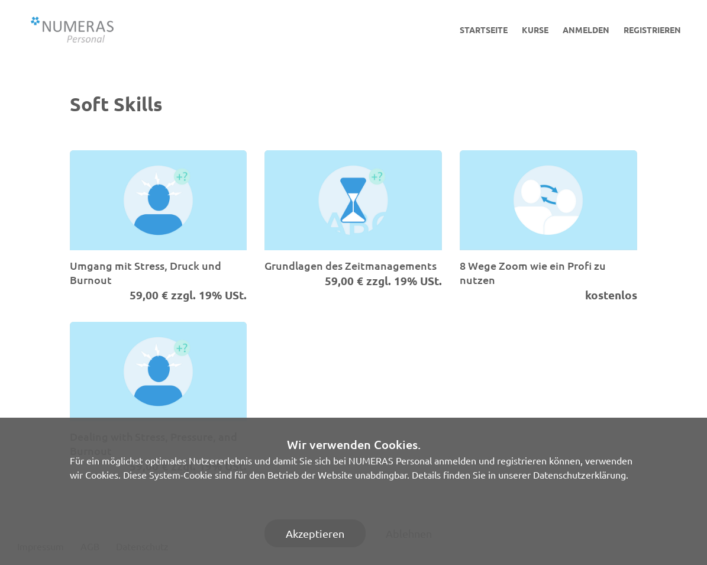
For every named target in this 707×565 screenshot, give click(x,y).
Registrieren (652, 29)
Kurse (535, 29)
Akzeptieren (315, 533)
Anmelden (586, 29)
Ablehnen (409, 533)
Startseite (484, 29)
